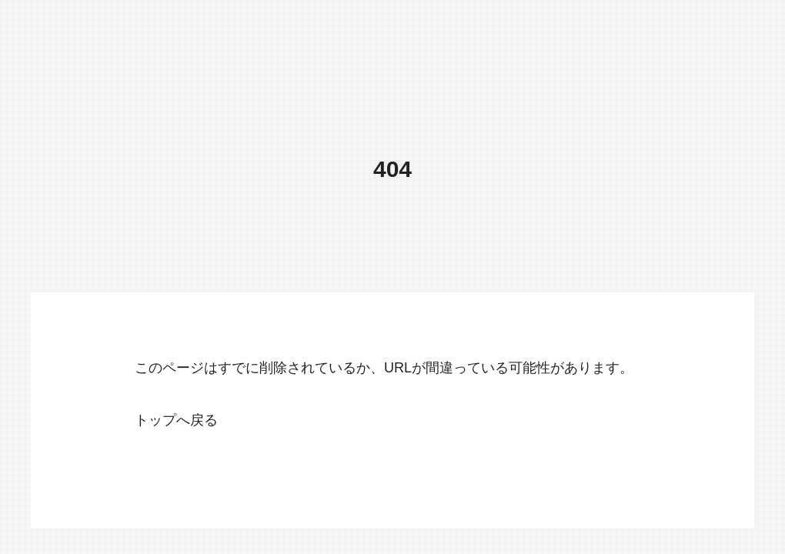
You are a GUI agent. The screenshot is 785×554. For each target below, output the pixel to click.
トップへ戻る (176, 420)
